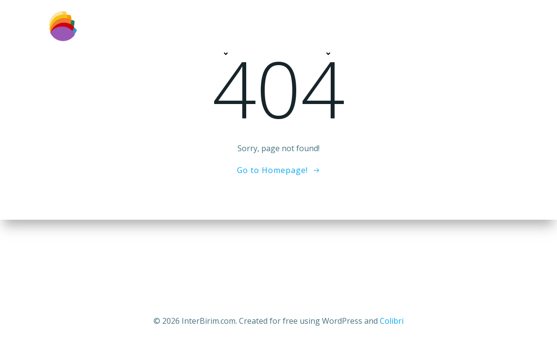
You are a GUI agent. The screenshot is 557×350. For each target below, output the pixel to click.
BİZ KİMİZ (98, 53)
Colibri (392, 320)
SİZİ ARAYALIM (451, 53)
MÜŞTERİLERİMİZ (380, 53)
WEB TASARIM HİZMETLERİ (181, 53)
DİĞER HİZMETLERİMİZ (291, 53)
